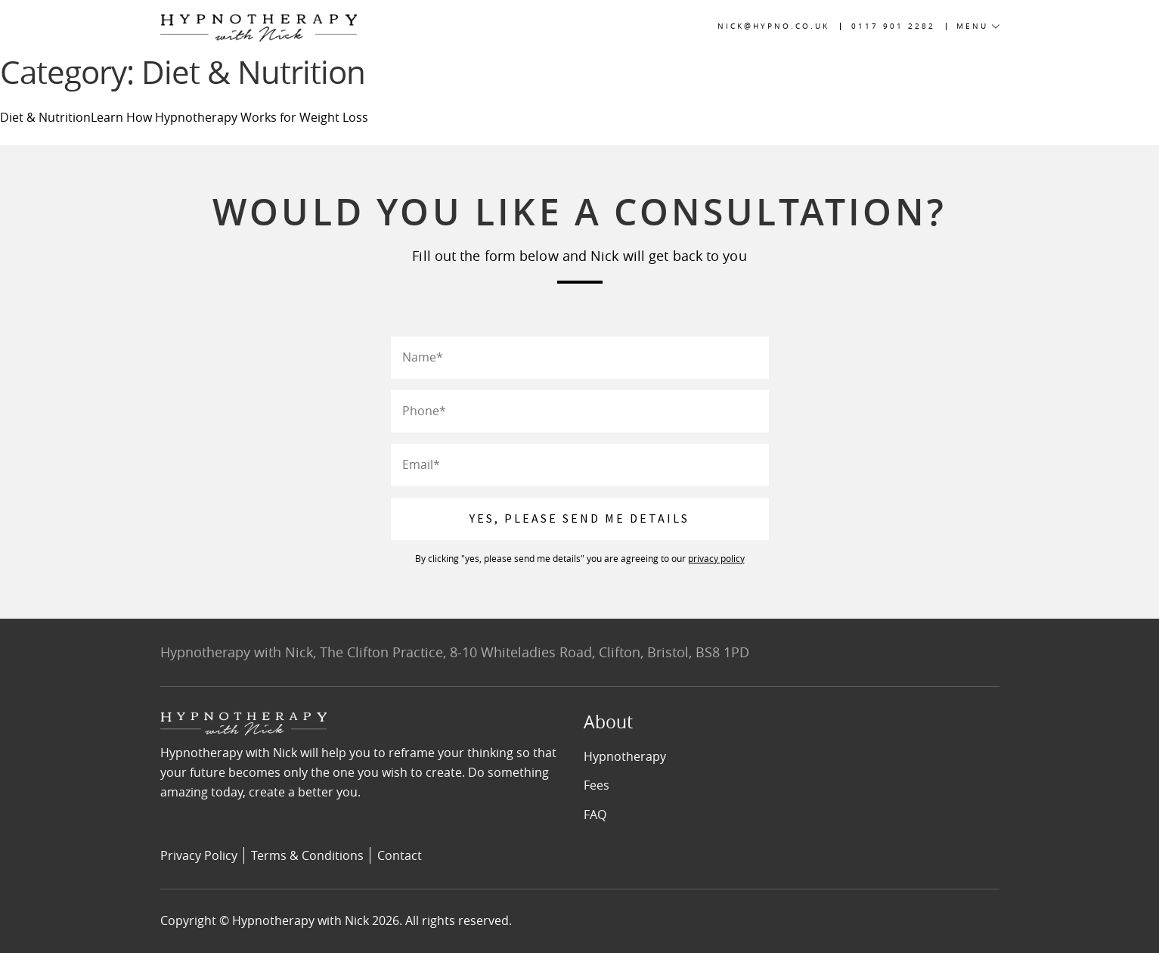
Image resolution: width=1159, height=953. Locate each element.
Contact (399, 855)
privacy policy (716, 558)
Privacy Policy (198, 855)
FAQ (595, 814)
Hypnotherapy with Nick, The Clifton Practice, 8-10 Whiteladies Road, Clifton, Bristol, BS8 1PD (454, 652)
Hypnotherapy (625, 756)
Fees (596, 785)
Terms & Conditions (307, 855)
